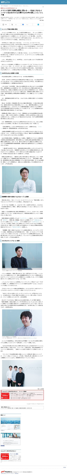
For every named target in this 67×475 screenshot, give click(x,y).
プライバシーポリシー (10, 473)
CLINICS (16, 221)
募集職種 (2, 445)
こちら (24, 395)
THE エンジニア (32, 338)
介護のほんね (37, 220)
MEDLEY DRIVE (17, 227)
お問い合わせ (3, 473)
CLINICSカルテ (35, 221)
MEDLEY (5, 220)
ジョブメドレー (24, 218)
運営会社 (16, 473)
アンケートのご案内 (14, 454)
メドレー (2, 430)
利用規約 (64, 467)
